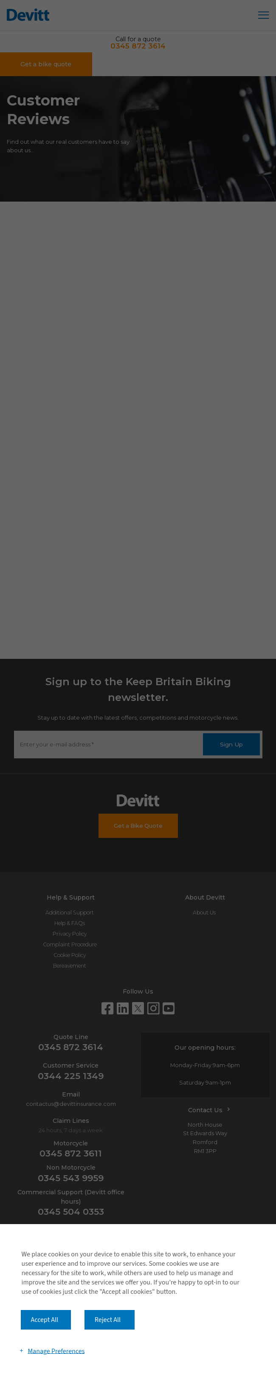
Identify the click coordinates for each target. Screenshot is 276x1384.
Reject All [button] (108, 1319)
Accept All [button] (45, 1319)
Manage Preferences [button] (56, 1351)
